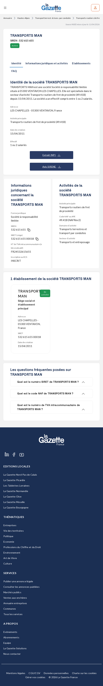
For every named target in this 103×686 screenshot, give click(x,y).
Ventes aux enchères (15, 597)
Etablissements (81, 63)
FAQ (14, 70)
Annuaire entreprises (15, 603)
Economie (8, 541)
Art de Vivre (10, 558)
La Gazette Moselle (14, 502)
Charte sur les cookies (84, 673)
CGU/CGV (34, 673)
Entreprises (9, 525)
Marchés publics (12, 592)
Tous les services (12, 614)
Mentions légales (15, 673)
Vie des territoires (13, 530)
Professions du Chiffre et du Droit (22, 547)
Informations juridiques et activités (47, 63)
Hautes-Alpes (23, 18)
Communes (9, 608)
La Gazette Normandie (15, 491)
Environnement (11, 552)
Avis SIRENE (51, 166)
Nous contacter (12, 653)
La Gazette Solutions (15, 648)
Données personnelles (56, 673)
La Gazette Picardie (14, 480)
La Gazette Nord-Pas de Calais (20, 474)
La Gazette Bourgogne (15, 507)
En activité (45, 293)
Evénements (10, 631)
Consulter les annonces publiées (21, 586)
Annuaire (7, 18)
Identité (16, 63)
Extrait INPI (51, 155)
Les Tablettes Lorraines (16, 485)
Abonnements (11, 637)
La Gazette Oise (12, 496)
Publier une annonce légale (18, 581)
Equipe (7, 642)
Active (15, 45)
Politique (8, 536)
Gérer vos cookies (35, 677)
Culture (7, 563)
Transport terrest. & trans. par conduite (53, 18)
